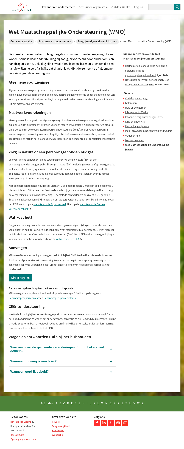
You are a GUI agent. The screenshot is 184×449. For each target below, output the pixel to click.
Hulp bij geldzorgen (135, 107)
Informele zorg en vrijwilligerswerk (144, 117)
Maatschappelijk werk (137, 126)
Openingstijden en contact (24, 439)
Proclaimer (58, 430)
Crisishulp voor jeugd (136, 98)
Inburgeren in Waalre (136, 112)
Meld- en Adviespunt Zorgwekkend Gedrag (148, 130)
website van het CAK (67, 239)
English (138, 7)
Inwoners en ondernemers (58, 7)
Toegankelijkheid (61, 426)
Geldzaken (131, 103)
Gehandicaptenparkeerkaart (24, 298)
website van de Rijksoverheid (50, 204)
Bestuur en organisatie (93, 7)
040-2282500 (17, 434)
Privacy (56, 421)
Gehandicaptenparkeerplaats (60, 298)
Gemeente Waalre (21, 41)
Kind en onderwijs (135, 121)
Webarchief (58, 434)
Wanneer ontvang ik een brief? (33, 361)
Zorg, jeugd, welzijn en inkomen (97, 41)
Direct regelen (20, 278)
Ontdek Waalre (120, 7)
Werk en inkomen (134, 140)
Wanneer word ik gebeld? (29, 371)
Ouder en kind (133, 135)
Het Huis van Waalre (20, 421)
